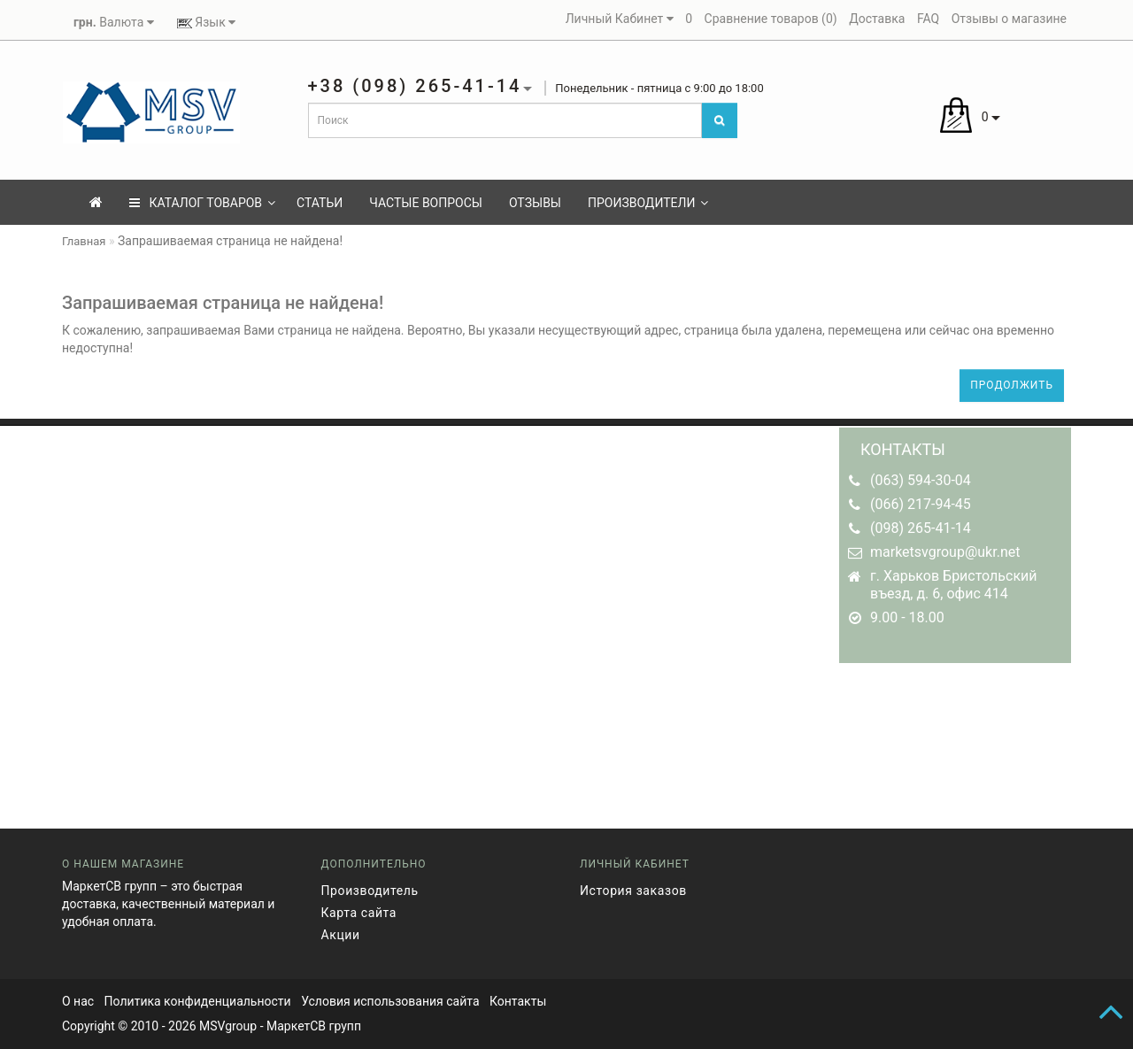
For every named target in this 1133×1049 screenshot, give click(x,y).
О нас (78, 1001)
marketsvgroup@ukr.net (945, 552)
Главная (83, 241)
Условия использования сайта (390, 1001)
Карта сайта (359, 913)
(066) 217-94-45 (920, 504)
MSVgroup (228, 1026)
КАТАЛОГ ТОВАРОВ (202, 203)
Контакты (517, 1001)
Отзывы (535, 203)
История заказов (633, 890)
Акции (340, 935)
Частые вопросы (425, 203)
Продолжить (1011, 385)
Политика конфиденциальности (197, 1001)
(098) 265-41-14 (920, 528)
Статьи (320, 203)
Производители (648, 203)
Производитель (370, 890)
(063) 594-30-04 (920, 480)
